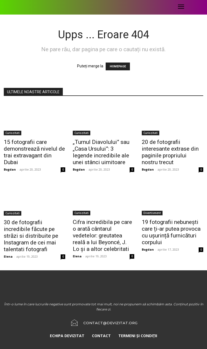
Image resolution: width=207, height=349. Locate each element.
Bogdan (10, 169)
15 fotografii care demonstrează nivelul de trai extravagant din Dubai (34, 152)
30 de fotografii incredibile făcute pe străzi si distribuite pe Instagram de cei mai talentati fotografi (31, 236)
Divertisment (152, 213)
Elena (8, 256)
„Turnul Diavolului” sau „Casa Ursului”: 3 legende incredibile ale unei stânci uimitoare (101, 152)
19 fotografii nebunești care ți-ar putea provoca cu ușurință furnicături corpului (171, 232)
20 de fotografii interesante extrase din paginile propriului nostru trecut (170, 152)
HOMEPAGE (118, 66)
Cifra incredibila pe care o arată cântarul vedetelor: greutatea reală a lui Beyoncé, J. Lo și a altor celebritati (102, 235)
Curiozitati (12, 133)
